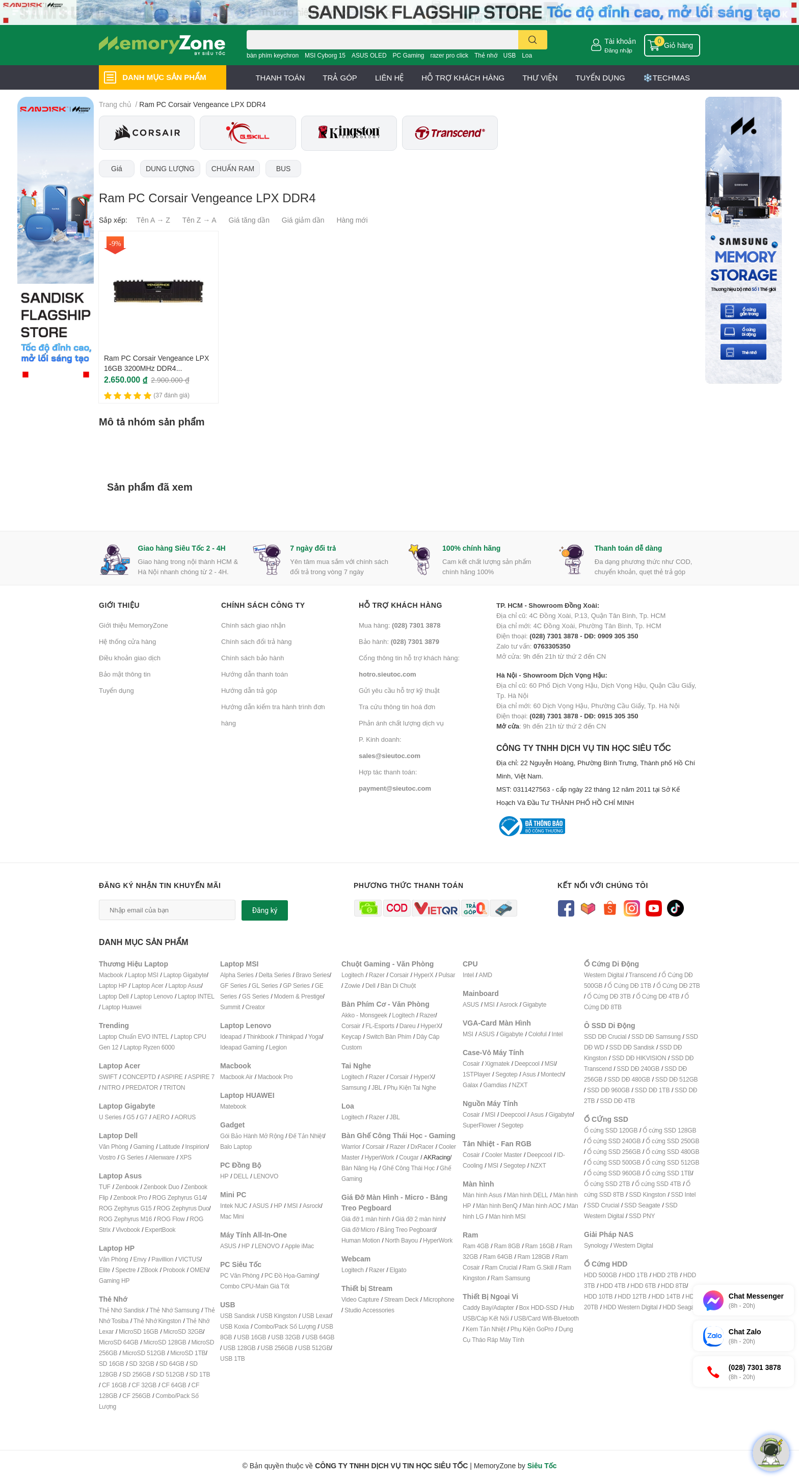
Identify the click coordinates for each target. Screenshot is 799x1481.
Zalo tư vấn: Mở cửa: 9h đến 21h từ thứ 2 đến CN (567, 646)
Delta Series (275, 975)
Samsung (353, 1087)
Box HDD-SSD (538, 1307)
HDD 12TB (632, 1296)
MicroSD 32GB (183, 1331)
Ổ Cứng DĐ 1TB (629, 985)
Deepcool (527, 1063)
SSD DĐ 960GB (608, 1090)
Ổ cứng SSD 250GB (672, 1141)
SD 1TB (200, 1374)
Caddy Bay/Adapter (488, 1307)
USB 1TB (232, 1358)
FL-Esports (379, 1026)
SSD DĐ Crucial (605, 1036)
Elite (104, 1270)
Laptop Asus (185, 985)
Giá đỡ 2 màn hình (419, 1219)
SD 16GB (111, 1363)
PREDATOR (141, 1087)
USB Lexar (316, 1316)
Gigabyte (534, 1004)
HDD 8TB (673, 1285)
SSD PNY (642, 1216)
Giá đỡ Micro (358, 1229)
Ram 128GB (533, 1256)
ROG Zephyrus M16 (125, 1219)
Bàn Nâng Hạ (359, 1168)
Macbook (111, 975)
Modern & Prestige (298, 996)
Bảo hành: (399, 641)
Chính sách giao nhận (253, 625)
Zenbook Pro (130, 1197)
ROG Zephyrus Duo (182, 1208)
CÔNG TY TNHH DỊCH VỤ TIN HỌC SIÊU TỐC (598, 776)
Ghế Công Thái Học (408, 1168)
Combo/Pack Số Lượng (285, 1326)
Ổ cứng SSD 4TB (658, 1184)
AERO (160, 1117)
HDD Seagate (680, 1307)
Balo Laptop (236, 1146)
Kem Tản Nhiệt (485, 1329)
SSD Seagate (642, 1205)
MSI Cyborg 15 (325, 55)
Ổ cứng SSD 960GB (614, 1173)
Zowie (352, 985)
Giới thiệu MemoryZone (133, 625)
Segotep (506, 1074)
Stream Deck (401, 1299)
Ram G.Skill (537, 1267)
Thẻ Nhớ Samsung (175, 1310)
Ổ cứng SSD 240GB (614, 1141)
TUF (105, 1187)
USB (509, 55)
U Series (110, 1117)
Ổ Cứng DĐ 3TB (609, 996)
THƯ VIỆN (539, 77)
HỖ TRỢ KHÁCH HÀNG (462, 77)
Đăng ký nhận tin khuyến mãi (160, 885)
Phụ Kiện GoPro (532, 1329)
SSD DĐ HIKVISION (639, 1058)
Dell (370, 985)
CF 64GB (174, 1385)
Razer (377, 975)
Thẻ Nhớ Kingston (157, 1321)
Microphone (439, 1299)
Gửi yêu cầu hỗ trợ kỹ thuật (399, 690)
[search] (532, 39)
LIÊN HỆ (389, 77)
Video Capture (360, 1299)
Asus (529, 1074)
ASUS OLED (369, 55)
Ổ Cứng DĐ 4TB (658, 996)
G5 (130, 1117)
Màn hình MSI (507, 1216)
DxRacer (421, 1146)
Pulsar (446, 975)
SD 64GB (171, 1363)
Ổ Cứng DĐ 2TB (678, 985)
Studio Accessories (369, 1310)
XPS (186, 1157)
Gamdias (495, 1085)
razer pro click (449, 55)
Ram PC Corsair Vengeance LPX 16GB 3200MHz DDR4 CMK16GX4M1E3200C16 (156, 368)
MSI (292, 1205)
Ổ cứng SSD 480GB (672, 1151)
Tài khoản (620, 41)
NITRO (111, 1087)
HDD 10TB (598, 1296)
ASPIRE (172, 1077)
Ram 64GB (498, 1256)
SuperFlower (479, 1125)
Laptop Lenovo (153, 996)
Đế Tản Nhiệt (306, 1136)
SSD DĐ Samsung (656, 1036)
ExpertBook (160, 1229)
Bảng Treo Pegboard (407, 1229)
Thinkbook (260, 1036)
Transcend (642, 975)
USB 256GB (276, 1348)
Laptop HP (113, 985)
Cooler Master (503, 1155)
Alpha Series (237, 975)
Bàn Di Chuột (398, 985)
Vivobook (128, 1229)
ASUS (260, 1205)
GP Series (296, 985)
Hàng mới (351, 220)
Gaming (143, 1146)
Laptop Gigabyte (184, 975)
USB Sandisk (237, 1316)
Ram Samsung (510, 1278)
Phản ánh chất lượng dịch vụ (401, 723)
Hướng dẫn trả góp (249, 690)
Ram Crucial (501, 1267)
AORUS (185, 1117)
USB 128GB (239, 1348)
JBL (376, 1087)
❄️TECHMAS (666, 77)
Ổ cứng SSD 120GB (610, 1130)
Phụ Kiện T (401, 1087)
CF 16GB (114, 1385)
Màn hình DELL (527, 1195)
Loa (527, 55)
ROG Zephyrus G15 (125, 1208)
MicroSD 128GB (165, 1342)
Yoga (315, 1036)
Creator (255, 1007)
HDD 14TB (666, 1296)
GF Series (233, 985)
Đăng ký (265, 910)
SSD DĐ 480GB (628, 1079)
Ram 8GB (507, 1246)
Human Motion (360, 1240)
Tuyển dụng (116, 690)
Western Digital (604, 975)
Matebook (233, 1106)
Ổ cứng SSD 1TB (668, 1173)
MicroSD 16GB (138, 1331)
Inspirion (196, 1146)
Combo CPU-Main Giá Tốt (254, 1286)
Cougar (408, 1157)
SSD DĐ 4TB (617, 1101)
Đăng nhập (618, 50)
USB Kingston (278, 1316)
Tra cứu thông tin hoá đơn (397, 707)
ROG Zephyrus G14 (178, 1197)
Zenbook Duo (161, 1187)
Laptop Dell (114, 996)
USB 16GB (251, 1337)
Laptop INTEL (196, 996)
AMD (485, 975)
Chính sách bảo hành (252, 658)
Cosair (471, 1063)
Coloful (537, 1034)
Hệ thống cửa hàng (127, 641)
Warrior (350, 1146)
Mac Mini (232, 1216)
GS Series (255, 996)
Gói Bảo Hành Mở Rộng (251, 1136)
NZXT (520, 1085)
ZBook (149, 1270)
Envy (139, 1259)
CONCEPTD (139, 1077)
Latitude (169, 1146)
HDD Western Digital (630, 1307)
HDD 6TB (643, 1285)
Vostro (107, 1157)
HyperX (424, 975)
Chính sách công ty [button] (263, 605)
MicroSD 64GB (119, 1342)
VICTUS (189, 1259)
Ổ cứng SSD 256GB (614, 1151)
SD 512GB (170, 1374)
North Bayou (401, 1240)
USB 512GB (314, 1348)
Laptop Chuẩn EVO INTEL (134, 1036)
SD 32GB (141, 1363)
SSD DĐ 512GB (676, 1079)
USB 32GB (285, 1337)
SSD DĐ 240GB (638, 1068)
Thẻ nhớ (485, 55)
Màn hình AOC (542, 1205)
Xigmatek (497, 1063)
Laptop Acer (148, 985)
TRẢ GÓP (340, 77)
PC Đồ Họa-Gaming (290, 1275)
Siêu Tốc (542, 1465)
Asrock (312, 1205)
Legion (278, 1047)
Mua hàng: (399, 625)
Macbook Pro (275, 1077)
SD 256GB (136, 1374)
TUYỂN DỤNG (600, 77)
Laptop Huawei (121, 1007)
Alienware (162, 1157)
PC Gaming (408, 55)
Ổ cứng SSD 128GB (669, 1130)
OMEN (199, 1270)
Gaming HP (114, 1280)
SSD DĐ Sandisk (632, 1047)
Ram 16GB (539, 1246)
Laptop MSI (143, 975)
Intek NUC (234, 1205)
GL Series (265, 985)
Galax (470, 1085)
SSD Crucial (603, 1205)
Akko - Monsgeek (364, 1015)
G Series (132, 1157)
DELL (240, 1176)
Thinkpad (291, 1036)
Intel (468, 975)
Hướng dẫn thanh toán (254, 674)
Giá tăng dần (249, 220)
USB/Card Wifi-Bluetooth (546, 1318)
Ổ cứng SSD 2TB (607, 1184)
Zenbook (127, 1187)
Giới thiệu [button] (119, 605)
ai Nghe (426, 1087)
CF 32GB (144, 1385)
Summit (230, 1007)
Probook (174, 1270)
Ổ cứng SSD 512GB (672, 1162)
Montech (552, 1074)
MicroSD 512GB (143, 1353)
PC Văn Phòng (239, 1275)
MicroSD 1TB (187, 1353)
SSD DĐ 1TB (652, 1090)
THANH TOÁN (280, 77)
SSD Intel (683, 1194)
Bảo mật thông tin (124, 674)
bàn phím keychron (273, 55)
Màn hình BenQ (496, 1205)
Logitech (352, 975)
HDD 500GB (600, 1275)
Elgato (398, 1270)
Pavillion (162, 1259)
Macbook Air (236, 1077)
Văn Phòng (113, 1146)
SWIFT (108, 1077)
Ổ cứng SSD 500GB (614, 1162)
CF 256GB (136, 1395)
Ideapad (231, 1036)
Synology (596, 1245)
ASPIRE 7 (201, 1077)
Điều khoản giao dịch (130, 658)
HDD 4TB (612, 1285)
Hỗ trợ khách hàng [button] (400, 605)
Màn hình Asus (482, 1195)
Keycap (351, 1036)
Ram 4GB (476, 1246)
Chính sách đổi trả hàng (256, 641)
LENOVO (265, 1176)
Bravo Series (312, 975)
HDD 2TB (665, 1275)
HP (224, 1176)
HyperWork (379, 1157)
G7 (144, 1117)
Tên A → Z (153, 220)
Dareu (408, 1026)
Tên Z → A (199, 220)
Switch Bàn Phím (388, 1036)
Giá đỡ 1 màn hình (365, 1219)
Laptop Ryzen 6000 (149, 1047)
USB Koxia (234, 1326)
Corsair (399, 975)
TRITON (174, 1087)
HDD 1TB (635, 1275)
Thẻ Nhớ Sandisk (122, 1310)
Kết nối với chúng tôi (602, 885)
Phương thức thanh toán (409, 885)
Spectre (125, 1270)
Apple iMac (299, 1246)
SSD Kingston (647, 1194)
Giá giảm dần (303, 220)
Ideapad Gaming (242, 1047)
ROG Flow (170, 1219)
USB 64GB (319, 1337)
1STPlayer (476, 1074)
